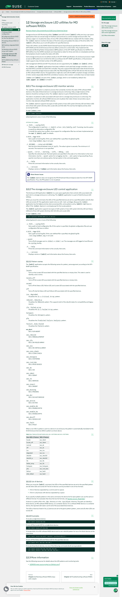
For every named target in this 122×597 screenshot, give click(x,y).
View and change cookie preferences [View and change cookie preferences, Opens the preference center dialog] (76, 588)
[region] (52, 588)
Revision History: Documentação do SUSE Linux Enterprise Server (47, 31)
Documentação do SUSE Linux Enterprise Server (23, 12)
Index (7, 12)
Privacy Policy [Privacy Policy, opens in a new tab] (27, 590)
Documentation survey (108, 18)
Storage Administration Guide (44, 12)
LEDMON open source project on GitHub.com (44, 564)
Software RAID (57, 12)
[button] (115, 590)
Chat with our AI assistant (110, 583)
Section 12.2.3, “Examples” (76, 499)
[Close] (94, 587)
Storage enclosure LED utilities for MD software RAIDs (77, 12)
